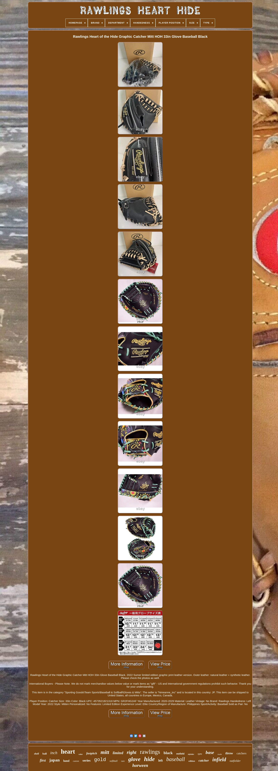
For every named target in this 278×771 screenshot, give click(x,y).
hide (149, 759)
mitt (105, 752)
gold (100, 759)
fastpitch (91, 753)
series (86, 760)
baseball (175, 759)
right (131, 752)
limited (118, 753)
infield (219, 759)
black (168, 753)
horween (140, 765)
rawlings (150, 752)
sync (200, 754)
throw (229, 753)
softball (114, 760)
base (210, 752)
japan (54, 760)
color (81, 754)
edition (191, 761)
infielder (191, 754)
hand (66, 760)
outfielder (235, 760)
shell (36, 753)
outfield (180, 753)
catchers (241, 753)
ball (44, 753)
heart (68, 751)
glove (134, 759)
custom (76, 761)
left (160, 760)
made (220, 754)
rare (123, 761)
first (43, 760)
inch (53, 753)
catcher (204, 760)
